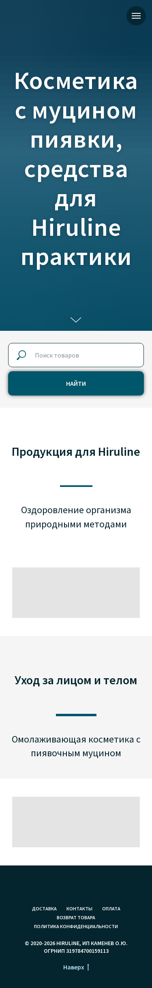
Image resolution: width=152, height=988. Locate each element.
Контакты (79, 908)
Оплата (111, 908)
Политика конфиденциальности (76, 926)
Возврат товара (76, 917)
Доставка (44, 908)
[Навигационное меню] (136, 16)
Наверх (76, 967)
